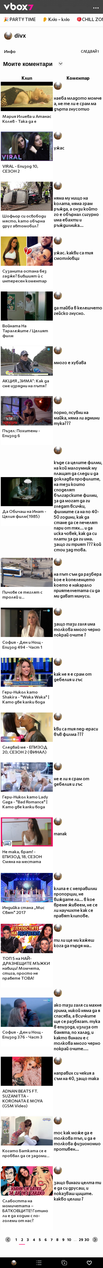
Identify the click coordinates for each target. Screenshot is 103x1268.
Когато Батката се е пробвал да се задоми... (25, 1153)
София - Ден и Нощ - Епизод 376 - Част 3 (22, 1034)
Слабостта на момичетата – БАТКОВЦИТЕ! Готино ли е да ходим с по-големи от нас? (25, 1210)
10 (69, 1239)
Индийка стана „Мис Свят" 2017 (23, 910)
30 (87, 1239)
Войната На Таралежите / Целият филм (25, 330)
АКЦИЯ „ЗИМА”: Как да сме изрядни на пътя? (25, 383)
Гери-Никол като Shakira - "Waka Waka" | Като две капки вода (25, 696)
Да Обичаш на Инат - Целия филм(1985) (24, 514)
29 (81, 1239)
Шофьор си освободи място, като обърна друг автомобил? (24, 220)
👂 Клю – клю (56, 19)
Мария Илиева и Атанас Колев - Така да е (26, 119)
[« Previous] (8, 1239)
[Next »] (95, 1239)
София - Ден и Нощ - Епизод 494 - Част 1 (22, 644)
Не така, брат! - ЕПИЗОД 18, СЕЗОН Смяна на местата (22, 856)
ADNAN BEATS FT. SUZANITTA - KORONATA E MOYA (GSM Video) (22, 1098)
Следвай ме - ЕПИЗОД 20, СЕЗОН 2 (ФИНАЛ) (24, 749)
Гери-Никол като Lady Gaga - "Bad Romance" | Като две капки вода (25, 801)
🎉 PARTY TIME (19, 19)
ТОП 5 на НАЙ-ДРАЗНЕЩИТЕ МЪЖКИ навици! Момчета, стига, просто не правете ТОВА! (26, 968)
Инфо (10, 51)
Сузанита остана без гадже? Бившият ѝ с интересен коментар (24, 275)
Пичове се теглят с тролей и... (22, 594)
